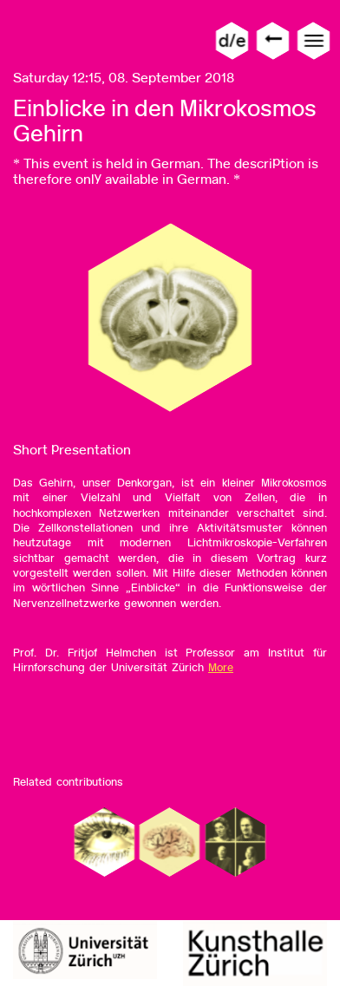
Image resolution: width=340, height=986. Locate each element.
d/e (232, 40)
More (220, 667)
